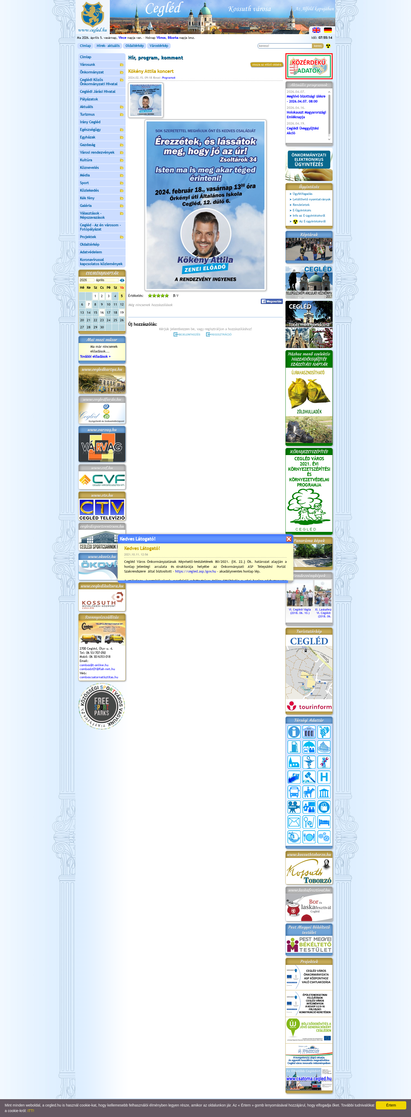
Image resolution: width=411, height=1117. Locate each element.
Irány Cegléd (90, 122)
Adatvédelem (91, 252)
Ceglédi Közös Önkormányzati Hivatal (102, 82)
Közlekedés (102, 190)
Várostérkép (159, 46)
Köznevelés (102, 167)
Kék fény (102, 198)
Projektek (102, 237)
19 (122, 312)
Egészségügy (102, 129)
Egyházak (102, 137)
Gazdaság (102, 145)
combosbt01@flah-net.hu (97, 669)
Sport (102, 183)
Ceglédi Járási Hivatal (97, 91)
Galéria (102, 206)
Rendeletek (301, 205)
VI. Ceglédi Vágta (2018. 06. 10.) (300, 609)
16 (102, 312)
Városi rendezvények (102, 152)
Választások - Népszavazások (102, 215)
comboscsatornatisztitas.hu (99, 677)
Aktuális (102, 107)
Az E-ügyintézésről (309, 221)
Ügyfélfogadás (302, 194)
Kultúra (102, 160)
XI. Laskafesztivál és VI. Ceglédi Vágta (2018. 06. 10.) (328, 611)
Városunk (102, 64)
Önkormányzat (102, 72)
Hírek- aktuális (108, 46)
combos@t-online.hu (94, 665)
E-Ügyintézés (302, 210)
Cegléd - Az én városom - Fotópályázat (100, 227)
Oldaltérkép (135, 46)
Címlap (85, 46)
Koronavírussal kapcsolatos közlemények (101, 262)
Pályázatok (89, 99)
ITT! (31, 1111)
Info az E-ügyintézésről (309, 215)
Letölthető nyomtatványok (312, 199)
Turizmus (102, 114)
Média (102, 175)
